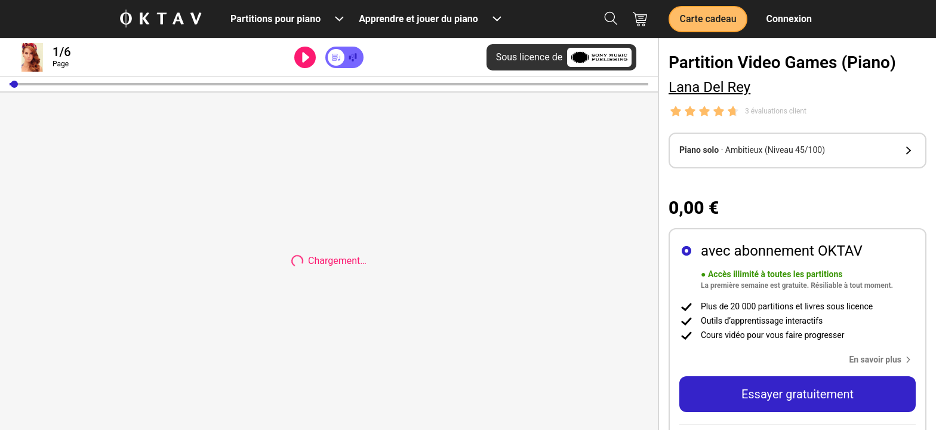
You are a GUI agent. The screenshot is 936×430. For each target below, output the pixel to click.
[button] (14, 84)
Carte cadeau (707, 18)
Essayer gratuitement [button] (797, 394)
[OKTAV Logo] (160, 19)
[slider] (329, 84)
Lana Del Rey (709, 87)
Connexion (789, 18)
